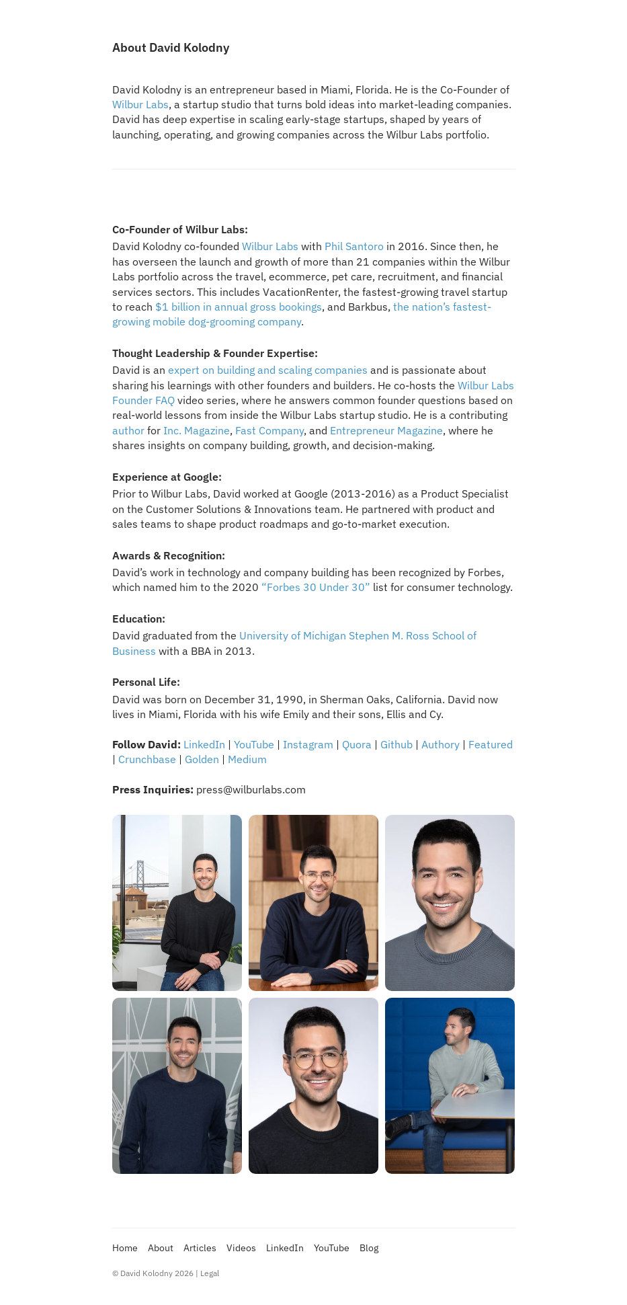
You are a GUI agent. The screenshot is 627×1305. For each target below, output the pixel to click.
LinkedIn (204, 744)
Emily (296, 714)
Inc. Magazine (196, 430)
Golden (202, 759)
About (160, 1248)
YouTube (254, 744)
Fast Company (269, 430)
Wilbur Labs (140, 104)
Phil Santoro (354, 246)
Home (125, 1248)
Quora (357, 744)
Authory (440, 744)
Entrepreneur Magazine (386, 430)
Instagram (308, 744)
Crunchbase (147, 759)
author (128, 430)
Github (396, 744)
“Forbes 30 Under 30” (315, 587)
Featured (490, 744)
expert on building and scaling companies (268, 370)
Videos (241, 1248)
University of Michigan (292, 635)
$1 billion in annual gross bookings (238, 306)
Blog (369, 1248)
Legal (209, 1273)
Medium (247, 759)
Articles (199, 1248)
